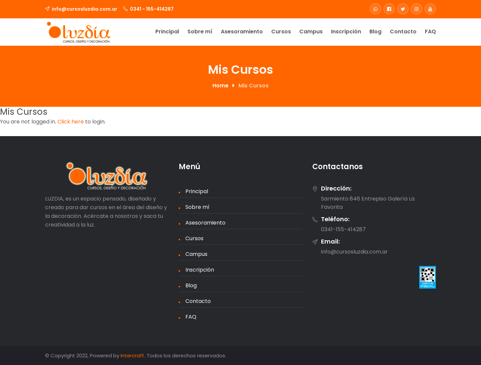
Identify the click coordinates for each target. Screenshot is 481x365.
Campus (311, 31)
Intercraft (132, 355)
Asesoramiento (242, 31)
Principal (167, 31)
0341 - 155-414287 (152, 9)
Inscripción (346, 31)
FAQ (430, 31)
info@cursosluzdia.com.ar (84, 9)
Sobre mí (199, 31)
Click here (70, 121)
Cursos (281, 31)
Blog (375, 31)
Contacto (403, 31)
